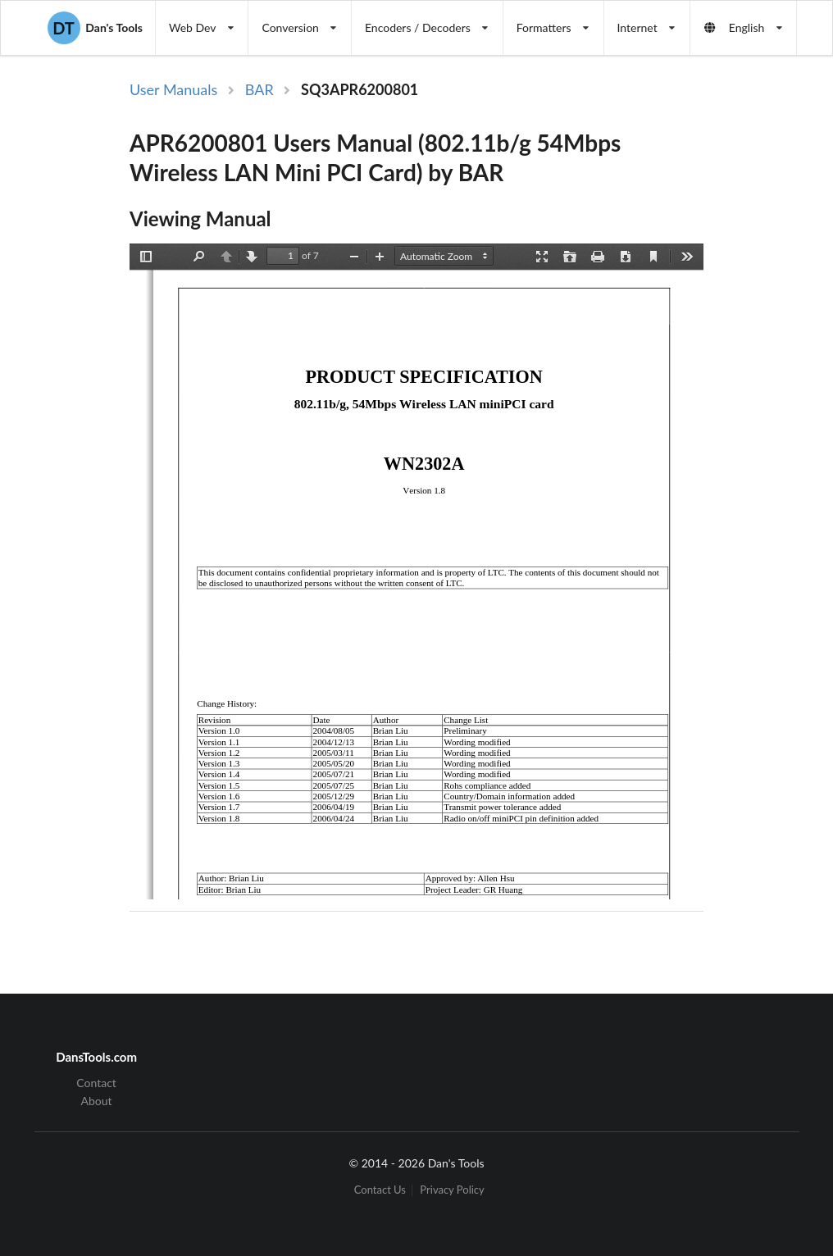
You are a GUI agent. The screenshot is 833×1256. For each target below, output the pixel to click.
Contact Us (380, 1190)
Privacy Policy (452, 1190)
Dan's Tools (95, 27)
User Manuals (173, 89)
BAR (259, 89)
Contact (96, 1083)
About (96, 1101)
